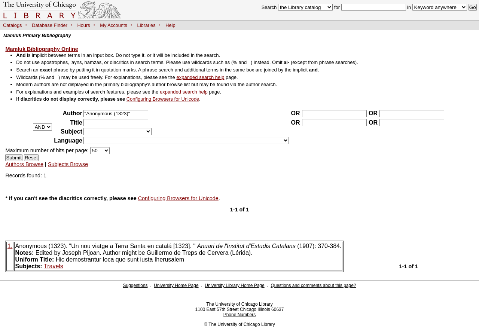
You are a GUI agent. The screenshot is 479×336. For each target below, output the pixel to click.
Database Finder (49, 25)
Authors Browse (24, 164)
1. (9, 246)
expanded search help (200, 77)
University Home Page (176, 285)
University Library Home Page (234, 285)
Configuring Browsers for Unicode (162, 99)
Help (170, 25)
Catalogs (12, 25)
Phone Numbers (239, 314)
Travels (53, 266)
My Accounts (113, 25)
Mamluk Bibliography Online (41, 49)
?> (117, 131)
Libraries (146, 25)
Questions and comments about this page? (313, 285)
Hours (83, 25)
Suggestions (135, 285)
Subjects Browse (68, 164)
